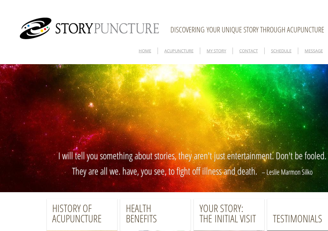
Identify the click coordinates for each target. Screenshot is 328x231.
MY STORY (216, 51)
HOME (145, 51)
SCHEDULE (281, 51)
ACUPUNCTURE (178, 51)
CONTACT (248, 51)
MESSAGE (314, 51)
